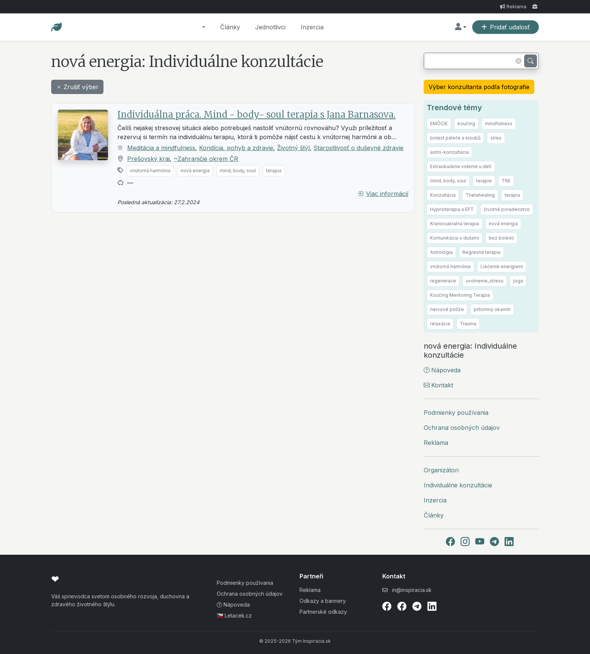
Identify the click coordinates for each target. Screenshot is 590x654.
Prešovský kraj (148, 158)
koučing (466, 123)
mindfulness (498, 123)
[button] (203, 27)
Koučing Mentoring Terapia (460, 295)
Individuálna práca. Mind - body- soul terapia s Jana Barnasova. (256, 114)
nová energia (195, 170)
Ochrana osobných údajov (462, 427)
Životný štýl (293, 148)
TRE (506, 181)
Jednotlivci (270, 27)
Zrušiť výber (77, 87)
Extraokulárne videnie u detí (460, 166)
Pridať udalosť (505, 27)
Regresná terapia (481, 252)
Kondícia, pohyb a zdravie (236, 148)
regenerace (443, 281)
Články (230, 27)
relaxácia (440, 323)
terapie (484, 181)
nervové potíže (447, 309)
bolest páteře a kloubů (455, 138)
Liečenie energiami (502, 266)
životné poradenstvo (507, 209)
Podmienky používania (456, 412)
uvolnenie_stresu (484, 281)
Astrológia (441, 252)
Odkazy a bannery (323, 601)
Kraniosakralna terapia (454, 223)
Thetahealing (480, 195)
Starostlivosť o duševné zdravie (358, 148)
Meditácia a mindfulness (161, 148)
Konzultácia (443, 195)
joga (518, 281)
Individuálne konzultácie (458, 485)
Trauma (468, 323)
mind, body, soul (238, 170)
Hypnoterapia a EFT (452, 209)
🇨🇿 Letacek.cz (234, 615)
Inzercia (312, 27)
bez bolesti (501, 238)
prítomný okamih (492, 309)
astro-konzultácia (449, 152)
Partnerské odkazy (323, 611)
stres (496, 138)
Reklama (513, 6)
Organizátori (441, 470)
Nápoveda (442, 370)
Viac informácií (382, 193)
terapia (273, 170)
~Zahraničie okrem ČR (205, 158)
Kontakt (438, 385)
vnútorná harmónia (150, 170)
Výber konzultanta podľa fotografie (479, 87)
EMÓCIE (439, 123)
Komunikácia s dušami (454, 238)
